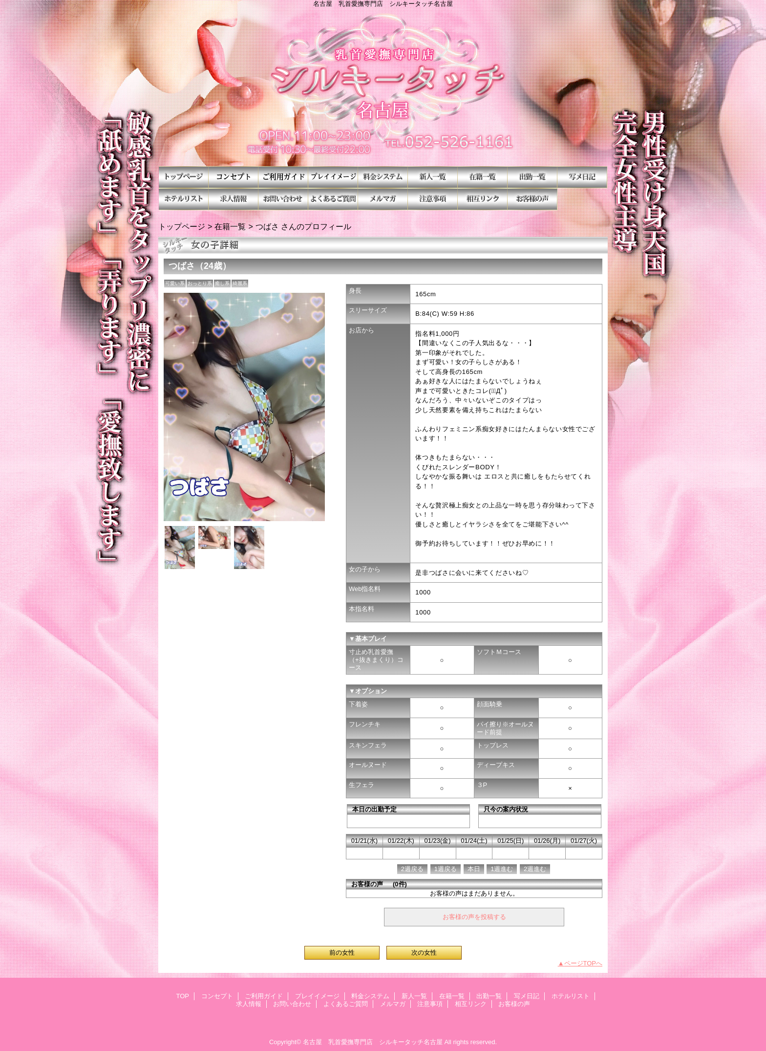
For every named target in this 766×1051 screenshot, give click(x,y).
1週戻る (445, 869)
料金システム (383, 177)
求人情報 (233, 199)
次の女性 (424, 952)
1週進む (501, 869)
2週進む (535, 869)
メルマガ (383, 199)
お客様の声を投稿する (474, 916)
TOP (184, 177)
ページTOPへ (583, 963)
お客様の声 (532, 199)
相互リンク (483, 199)
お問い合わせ (283, 199)
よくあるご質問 (333, 199)
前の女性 (342, 952)
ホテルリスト (184, 199)
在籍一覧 (483, 177)
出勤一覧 (532, 177)
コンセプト (233, 177)
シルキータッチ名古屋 (383, 86)
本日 (474, 869)
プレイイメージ (333, 177)
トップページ (181, 226)
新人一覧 (433, 177)
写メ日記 (582, 177)
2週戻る (412, 869)
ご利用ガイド (283, 177)
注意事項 (433, 199)
